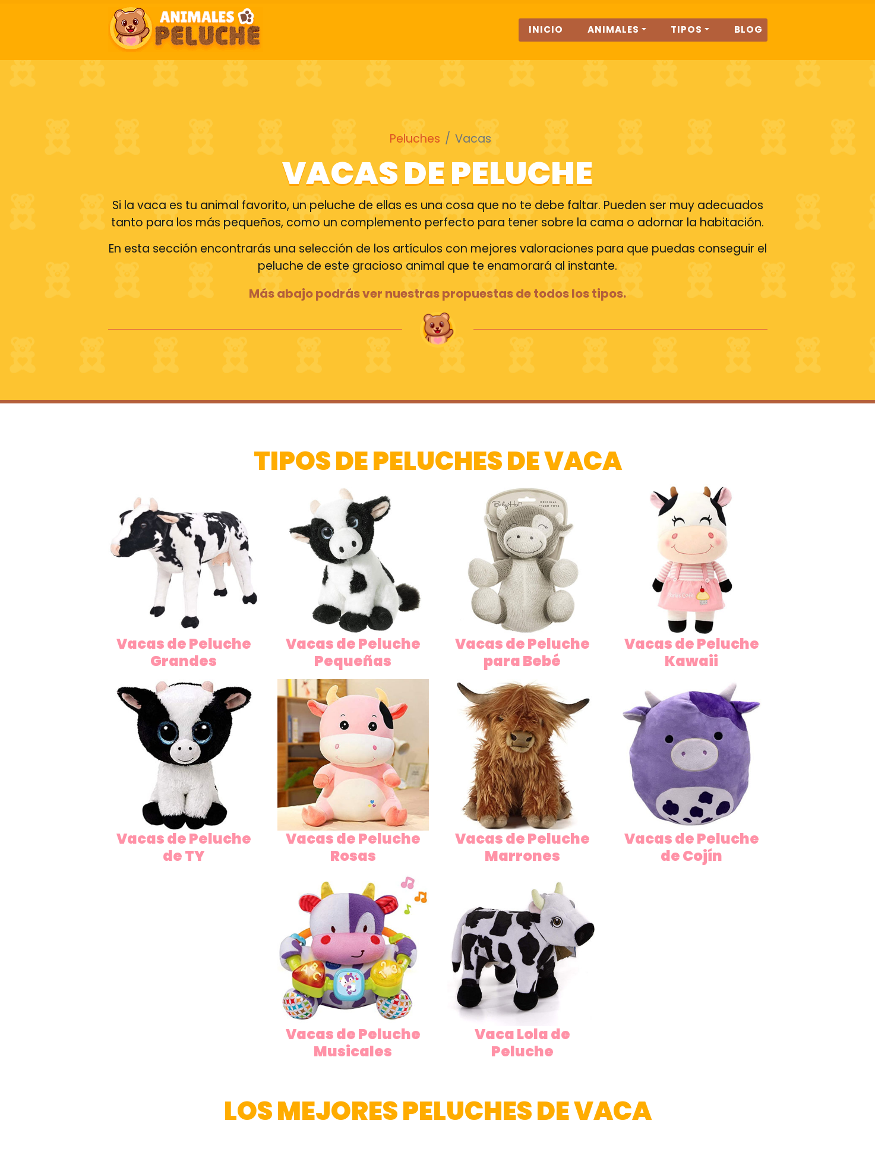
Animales (613, 36)
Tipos (686, 36)
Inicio (546, 36)
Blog (748, 36)
